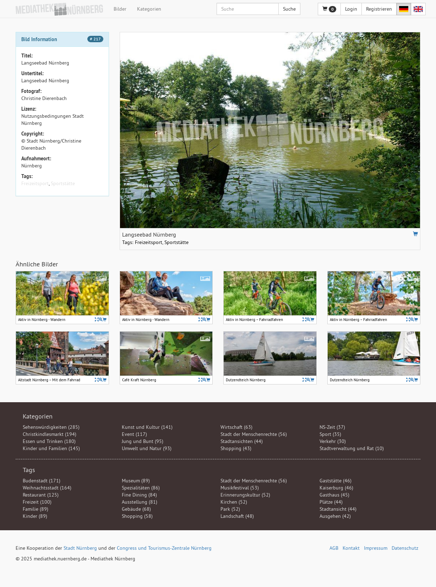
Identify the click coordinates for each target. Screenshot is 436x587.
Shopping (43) (235, 448)
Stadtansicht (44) (338, 509)
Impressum (375, 548)
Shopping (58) (137, 516)
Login (351, 9)
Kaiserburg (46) (336, 487)
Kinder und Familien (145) (51, 448)
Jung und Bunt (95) (142, 441)
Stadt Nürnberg (80, 548)
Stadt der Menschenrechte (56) (253, 434)
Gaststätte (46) (335, 480)
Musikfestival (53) (239, 487)
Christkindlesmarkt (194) (49, 434)
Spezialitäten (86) (141, 487)
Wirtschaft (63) (236, 427)
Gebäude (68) (136, 509)
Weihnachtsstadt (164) (47, 487)
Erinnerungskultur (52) (245, 495)
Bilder (120, 9)
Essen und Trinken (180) (49, 441)
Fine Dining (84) (139, 495)
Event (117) (134, 434)
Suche (289, 9)
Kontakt (351, 548)
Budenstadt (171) (41, 480)
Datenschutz (405, 548)
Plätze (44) (331, 502)
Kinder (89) (35, 516)
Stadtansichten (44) (241, 441)
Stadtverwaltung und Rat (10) (352, 448)
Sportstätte (63, 183)
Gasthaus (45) (334, 495)
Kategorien (149, 9)
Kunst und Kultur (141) (147, 427)
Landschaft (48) (237, 516)
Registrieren (379, 9)
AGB (333, 548)
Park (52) (230, 509)
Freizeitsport (35, 183)
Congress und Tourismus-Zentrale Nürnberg (164, 548)
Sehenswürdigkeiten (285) (51, 427)
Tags (29, 470)
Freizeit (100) (37, 502)
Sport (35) (330, 434)
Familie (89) (35, 509)
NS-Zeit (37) (332, 427)
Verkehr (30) (333, 441)
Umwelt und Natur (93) (146, 448)
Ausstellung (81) (139, 502)
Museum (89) (136, 480)
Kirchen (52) (233, 502)
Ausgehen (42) (335, 516)
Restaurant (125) (41, 495)
